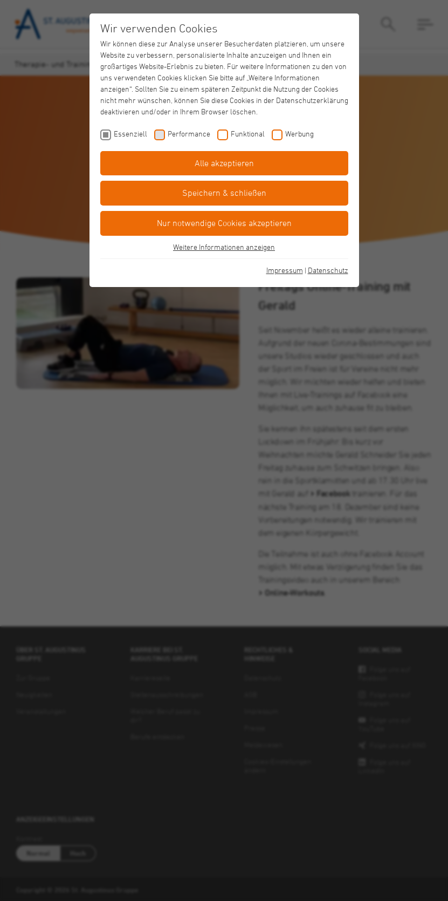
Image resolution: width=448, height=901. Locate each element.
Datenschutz (328, 270)
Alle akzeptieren (224, 163)
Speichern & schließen (224, 192)
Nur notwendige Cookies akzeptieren (224, 223)
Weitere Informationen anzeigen (224, 246)
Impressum (284, 270)
